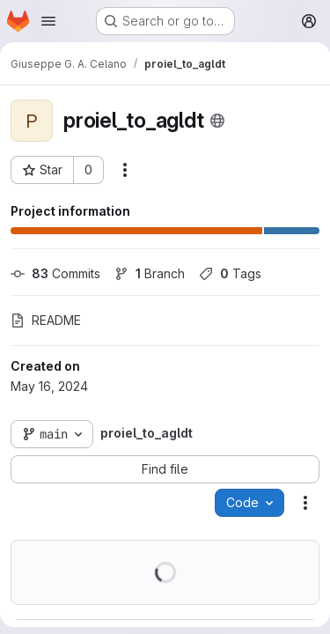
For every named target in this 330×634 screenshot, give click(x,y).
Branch (149, 273)
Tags (230, 273)
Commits (55, 273)
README (46, 320)
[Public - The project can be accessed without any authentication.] (217, 121)
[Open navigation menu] (48, 21)
